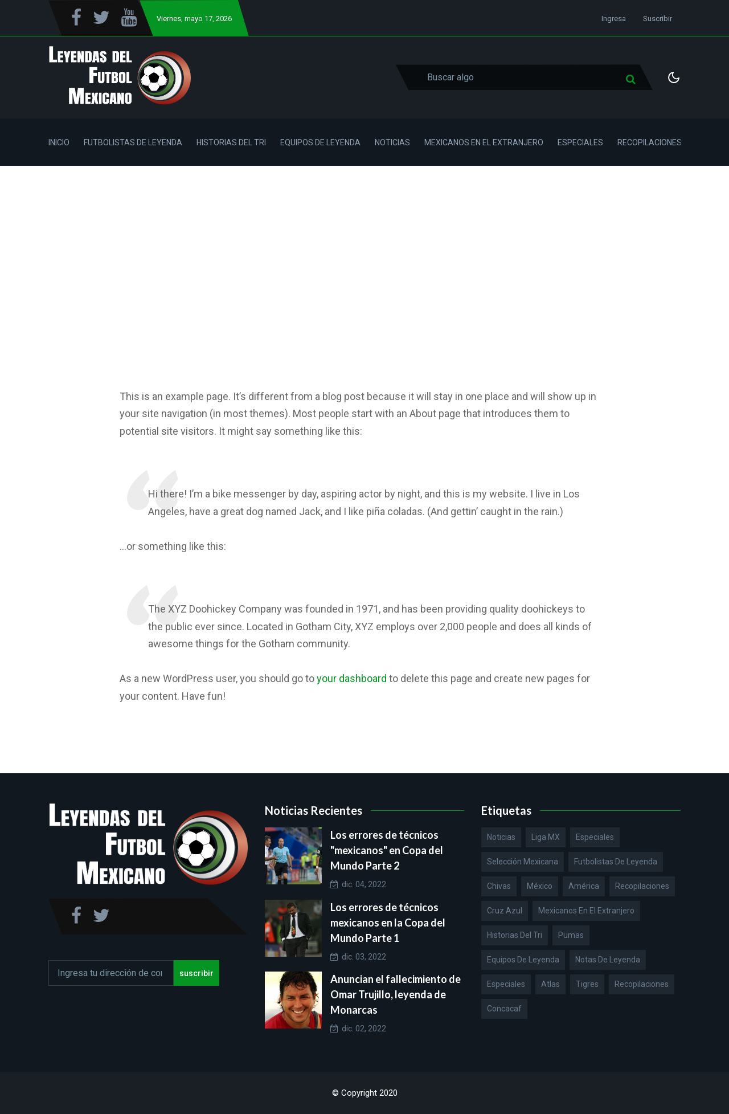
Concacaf (504, 1008)
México (539, 886)
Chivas (499, 886)
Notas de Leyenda (607, 959)
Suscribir (657, 18)
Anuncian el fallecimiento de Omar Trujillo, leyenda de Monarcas (395, 994)
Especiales (580, 142)
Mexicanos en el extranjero (586, 910)
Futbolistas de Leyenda (133, 142)
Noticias (392, 142)
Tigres (587, 984)
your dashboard (352, 678)
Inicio (58, 142)
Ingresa (613, 18)
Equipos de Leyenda (320, 142)
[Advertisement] (364, 251)
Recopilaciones (649, 142)
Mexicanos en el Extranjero (483, 142)
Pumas (571, 935)
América (583, 886)
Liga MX (545, 837)
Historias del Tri (231, 142)
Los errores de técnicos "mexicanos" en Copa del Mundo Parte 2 (386, 850)
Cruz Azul (504, 910)
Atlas (550, 984)
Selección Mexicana (522, 861)
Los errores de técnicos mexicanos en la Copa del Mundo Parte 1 (387, 922)
